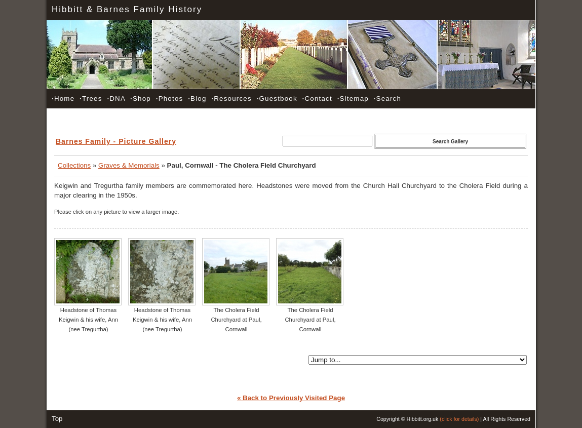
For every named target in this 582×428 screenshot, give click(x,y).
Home (63, 98)
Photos (169, 98)
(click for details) (459, 419)
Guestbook (277, 98)
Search (387, 98)
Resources (231, 98)
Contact (317, 98)
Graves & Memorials (129, 165)
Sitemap (353, 98)
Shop (140, 98)
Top (57, 418)
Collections (74, 165)
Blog (197, 98)
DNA (116, 98)
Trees (91, 98)
